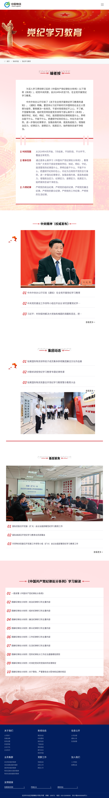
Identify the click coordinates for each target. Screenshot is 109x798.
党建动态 (41, 762)
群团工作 (41, 768)
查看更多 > (90, 322)
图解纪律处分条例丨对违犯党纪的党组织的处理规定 (34, 662)
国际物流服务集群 (10, 768)
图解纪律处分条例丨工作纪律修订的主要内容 (31, 636)
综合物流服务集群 (10, 762)
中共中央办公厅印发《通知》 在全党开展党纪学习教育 (53, 292)
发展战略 (7, 738)
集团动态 (41, 735)
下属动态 (41, 744)
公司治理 (74, 735)
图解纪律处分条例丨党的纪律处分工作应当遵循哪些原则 (36, 654)
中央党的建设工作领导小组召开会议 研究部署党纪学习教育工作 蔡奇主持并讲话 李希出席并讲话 (54, 303)
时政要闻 (41, 738)
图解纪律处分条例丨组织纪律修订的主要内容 (31, 610)
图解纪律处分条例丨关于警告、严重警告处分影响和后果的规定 (39, 671)
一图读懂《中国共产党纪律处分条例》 (28, 593)
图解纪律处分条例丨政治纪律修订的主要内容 (31, 601)
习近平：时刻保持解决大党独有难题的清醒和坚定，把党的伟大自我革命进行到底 (54, 313)
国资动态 (41, 741)
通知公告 (74, 738)
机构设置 (7, 741)
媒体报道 (41, 747)
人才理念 (74, 762)
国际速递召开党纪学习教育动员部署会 (28, 534)
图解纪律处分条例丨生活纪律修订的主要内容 (31, 645)
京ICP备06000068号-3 (79, 795)
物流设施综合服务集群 (11, 771)
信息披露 (74, 741)
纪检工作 (41, 765)
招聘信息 (74, 765)
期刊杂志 (41, 750)
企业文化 (7, 747)
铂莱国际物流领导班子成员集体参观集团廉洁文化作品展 (54, 361)
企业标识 (7, 750)
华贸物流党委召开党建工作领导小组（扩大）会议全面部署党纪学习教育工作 (45, 543)
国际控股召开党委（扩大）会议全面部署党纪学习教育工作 (37, 526)
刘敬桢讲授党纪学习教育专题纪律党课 (45, 371)
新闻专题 (16, 61)
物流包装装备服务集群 (11, 774)
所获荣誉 (7, 744)
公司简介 (7, 735)
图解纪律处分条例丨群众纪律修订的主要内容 (31, 628)
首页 (8, 61)
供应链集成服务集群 (10, 765)
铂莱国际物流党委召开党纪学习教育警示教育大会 (51, 382)
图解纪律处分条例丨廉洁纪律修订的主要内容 (31, 619)
